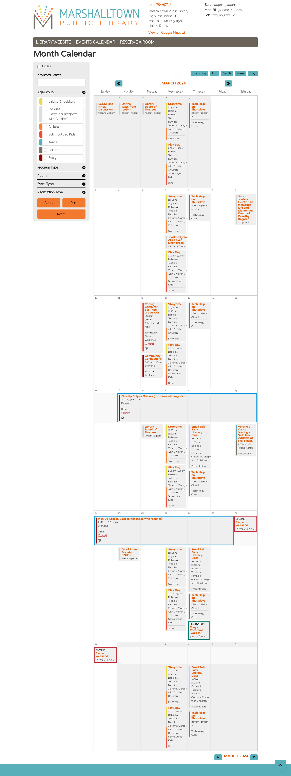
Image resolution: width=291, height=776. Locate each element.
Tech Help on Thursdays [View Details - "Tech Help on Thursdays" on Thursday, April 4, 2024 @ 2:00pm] (198, 715)
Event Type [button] (45, 184)
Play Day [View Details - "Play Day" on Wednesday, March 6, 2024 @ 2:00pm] (174, 252)
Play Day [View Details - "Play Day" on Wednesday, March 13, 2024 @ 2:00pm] (174, 345)
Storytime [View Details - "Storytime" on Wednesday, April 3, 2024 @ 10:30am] (175, 667)
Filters (46, 66)
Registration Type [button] (50, 192)
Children (54, 127)
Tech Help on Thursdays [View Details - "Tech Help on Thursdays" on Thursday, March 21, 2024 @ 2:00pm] (198, 475)
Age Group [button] (45, 92)
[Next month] (228, 83)
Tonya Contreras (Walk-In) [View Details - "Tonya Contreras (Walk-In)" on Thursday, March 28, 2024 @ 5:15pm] (196, 630)
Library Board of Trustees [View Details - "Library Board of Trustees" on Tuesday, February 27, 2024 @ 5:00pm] (151, 107)
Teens (52, 142)
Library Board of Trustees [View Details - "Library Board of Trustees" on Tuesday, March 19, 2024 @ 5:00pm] (151, 429)
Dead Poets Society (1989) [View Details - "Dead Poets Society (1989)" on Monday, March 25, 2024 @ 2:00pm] (129, 552)
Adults (53, 150)
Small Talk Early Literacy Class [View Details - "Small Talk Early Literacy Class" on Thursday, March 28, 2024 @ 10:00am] (198, 553)
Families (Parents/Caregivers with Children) (62, 114)
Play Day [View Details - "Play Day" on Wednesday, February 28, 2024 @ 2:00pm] (174, 144)
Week (240, 73)
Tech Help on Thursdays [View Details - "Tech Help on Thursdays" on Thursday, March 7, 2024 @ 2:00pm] (198, 199)
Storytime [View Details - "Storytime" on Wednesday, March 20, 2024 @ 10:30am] (175, 426)
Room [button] (41, 176)
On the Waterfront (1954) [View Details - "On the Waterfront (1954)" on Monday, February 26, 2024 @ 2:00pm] (128, 107)
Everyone (55, 158)
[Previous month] (118, 83)
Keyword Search (49, 75)
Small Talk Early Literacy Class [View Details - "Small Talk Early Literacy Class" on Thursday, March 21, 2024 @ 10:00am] (198, 431)
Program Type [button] (47, 167)
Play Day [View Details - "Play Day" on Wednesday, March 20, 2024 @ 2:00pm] (174, 467)
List (214, 73)
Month (227, 73)
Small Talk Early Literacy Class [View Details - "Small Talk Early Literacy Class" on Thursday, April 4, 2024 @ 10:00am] (198, 671)
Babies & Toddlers (61, 101)
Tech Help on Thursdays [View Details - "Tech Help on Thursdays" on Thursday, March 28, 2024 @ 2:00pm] (198, 598)
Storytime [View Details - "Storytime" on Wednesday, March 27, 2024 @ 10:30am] (175, 549)
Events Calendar (95, 42)
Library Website (53, 42)
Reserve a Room (137, 42)
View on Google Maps (165, 32)
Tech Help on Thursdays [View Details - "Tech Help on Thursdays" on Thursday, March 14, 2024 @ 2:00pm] (198, 307)
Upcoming (199, 73)
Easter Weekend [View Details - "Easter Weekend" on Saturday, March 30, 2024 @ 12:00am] (242, 524)
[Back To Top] (280, 765)
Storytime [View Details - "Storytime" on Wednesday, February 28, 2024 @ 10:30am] (175, 104)
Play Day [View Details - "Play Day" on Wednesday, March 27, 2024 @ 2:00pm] (174, 590)
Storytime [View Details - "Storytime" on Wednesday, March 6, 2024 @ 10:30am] (175, 196)
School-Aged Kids (61, 134)
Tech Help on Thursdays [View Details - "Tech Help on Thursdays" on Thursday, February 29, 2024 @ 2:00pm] (198, 107)
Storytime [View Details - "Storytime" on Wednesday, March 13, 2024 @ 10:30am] (175, 304)
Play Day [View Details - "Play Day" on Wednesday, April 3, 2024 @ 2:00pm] (174, 708)
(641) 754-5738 (160, 4)
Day (252, 73)
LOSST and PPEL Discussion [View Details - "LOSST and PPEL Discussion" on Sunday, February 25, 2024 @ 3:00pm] (105, 107)
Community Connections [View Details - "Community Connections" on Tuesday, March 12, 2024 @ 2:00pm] (153, 357)
